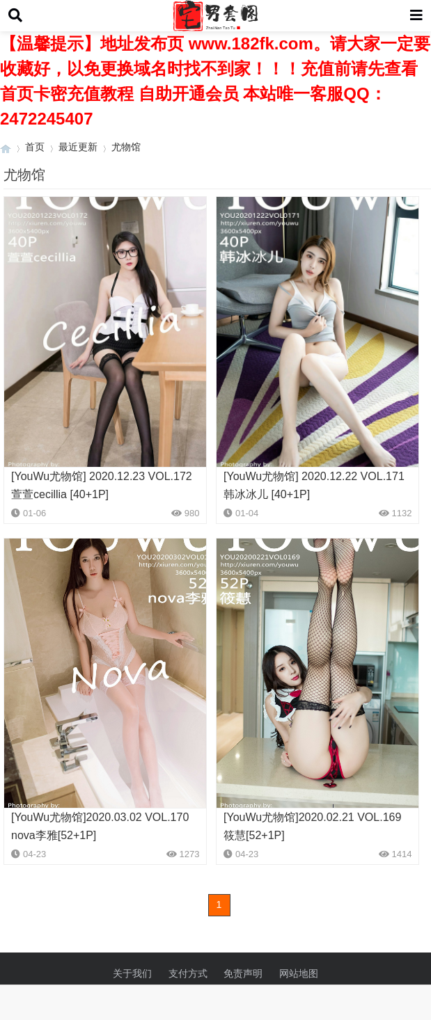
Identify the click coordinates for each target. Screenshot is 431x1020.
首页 (35, 146)
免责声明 (243, 973)
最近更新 (77, 146)
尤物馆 (126, 146)
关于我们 (132, 973)
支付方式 (188, 973)
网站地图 (298, 973)
